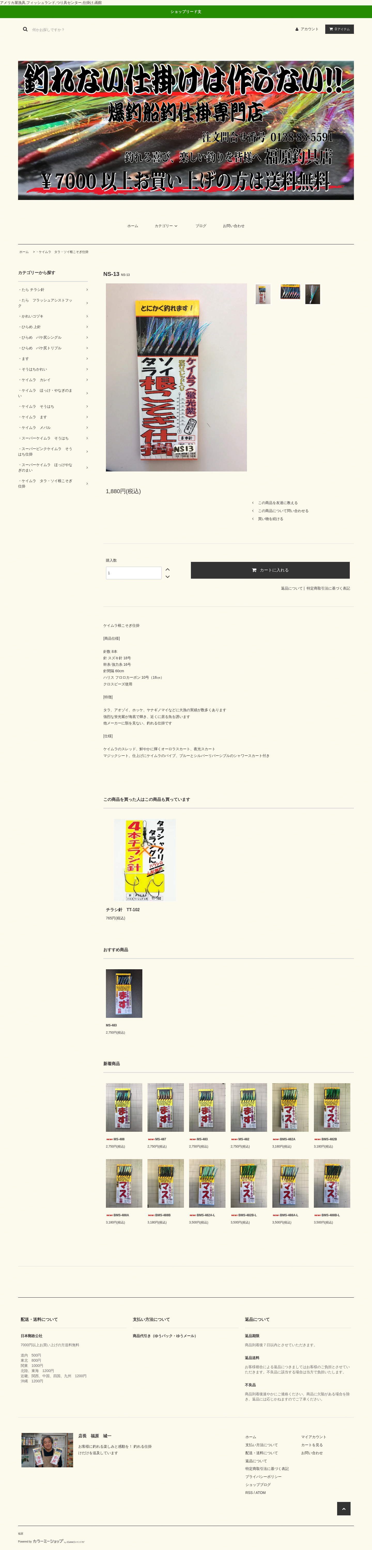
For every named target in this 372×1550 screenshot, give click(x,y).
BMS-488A (117, 1215)
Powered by (51, 1541)
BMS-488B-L (327, 1215)
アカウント (310, 29)
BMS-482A (283, 1139)
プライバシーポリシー (263, 1477)
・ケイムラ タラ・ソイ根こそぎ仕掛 (62, 252)
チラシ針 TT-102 (123, 910)
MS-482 (240, 1139)
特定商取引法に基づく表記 (328, 588)
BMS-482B (325, 1139)
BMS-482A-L (202, 1215)
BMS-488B (159, 1215)
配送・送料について (261, 1453)
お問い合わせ (234, 226)
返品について (292, 588)
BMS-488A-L (285, 1215)
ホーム (132, 226)
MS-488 (115, 1139)
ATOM (260, 1493)
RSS (249, 1493)
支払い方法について (261, 1445)
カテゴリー (167, 226)
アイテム (338, 29)
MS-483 (111, 1025)
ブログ (201, 226)
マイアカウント (314, 1437)
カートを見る (312, 1445)
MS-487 (157, 1139)
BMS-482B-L (244, 1215)
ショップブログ (258, 1485)
